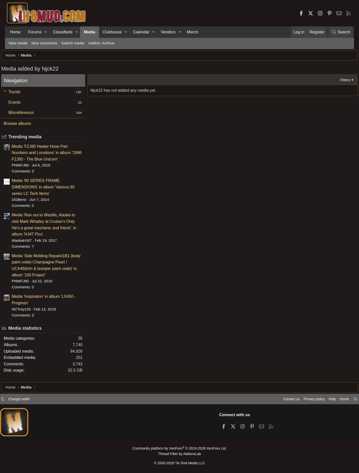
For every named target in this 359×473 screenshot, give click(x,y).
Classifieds (62, 32)
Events (22, 105)
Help (325, 400)
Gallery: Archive (101, 43)
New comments (44, 43)
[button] (45, 32)
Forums (35, 32)
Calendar (141, 32)
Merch (192, 32)
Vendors (168, 32)
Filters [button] (338, 82)
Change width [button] (26, 400)
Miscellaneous (28, 115)
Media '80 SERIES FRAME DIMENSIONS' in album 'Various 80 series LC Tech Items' (50, 189)
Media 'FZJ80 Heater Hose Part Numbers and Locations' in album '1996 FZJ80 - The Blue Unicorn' (54, 155)
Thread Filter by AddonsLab (179, 455)
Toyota (22, 94)
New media (18, 43)
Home (15, 32)
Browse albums (24, 126)
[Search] (341, 32)
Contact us (281, 400)
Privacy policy (305, 400)
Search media (72, 43)
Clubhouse (112, 32)
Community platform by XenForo (179, 450)
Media (89, 32)
